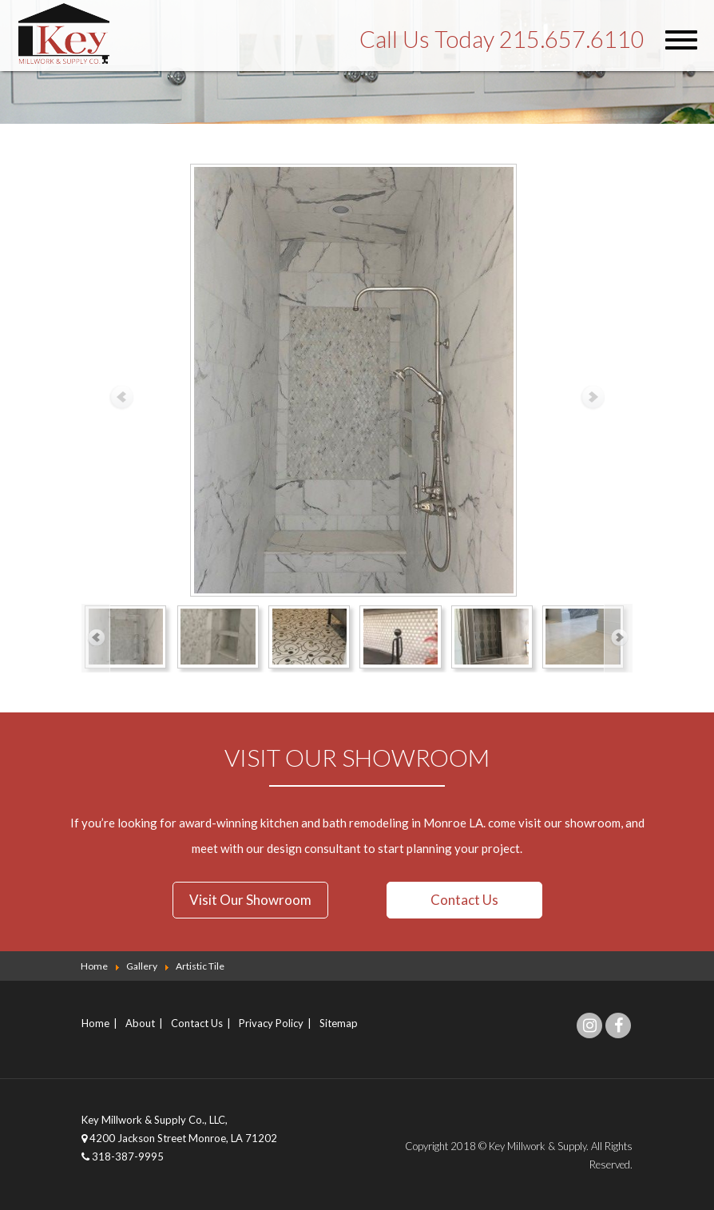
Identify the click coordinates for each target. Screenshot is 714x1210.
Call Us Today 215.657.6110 (502, 39)
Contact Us (464, 899)
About (140, 1022)
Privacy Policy (271, 1022)
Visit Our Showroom (250, 899)
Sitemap (338, 1022)
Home (95, 1022)
